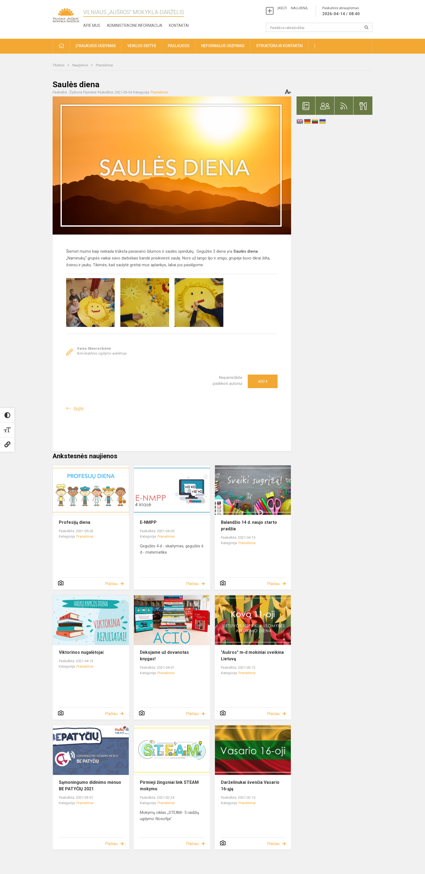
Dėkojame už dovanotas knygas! (164, 655)
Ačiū (262, 381)
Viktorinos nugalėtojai (81, 652)
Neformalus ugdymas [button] (222, 46)
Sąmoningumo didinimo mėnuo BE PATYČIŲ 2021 (90, 785)
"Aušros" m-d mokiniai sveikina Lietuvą (252, 655)
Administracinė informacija (134, 25)
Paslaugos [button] (178, 46)
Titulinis (59, 65)
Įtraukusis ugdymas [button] (96, 46)
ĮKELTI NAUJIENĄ (292, 8)
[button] (61, 46)
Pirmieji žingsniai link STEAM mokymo (169, 785)
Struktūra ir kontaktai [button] (279, 46)
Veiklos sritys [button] (141, 46)
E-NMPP (148, 522)
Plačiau (111, 583)
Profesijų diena (74, 522)
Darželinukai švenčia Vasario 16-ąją (250, 785)
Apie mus (91, 25)
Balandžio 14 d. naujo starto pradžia (249, 525)
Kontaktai (179, 25)
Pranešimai (104, 65)
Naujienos (80, 65)
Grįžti (78, 408)
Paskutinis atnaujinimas (341, 11)
